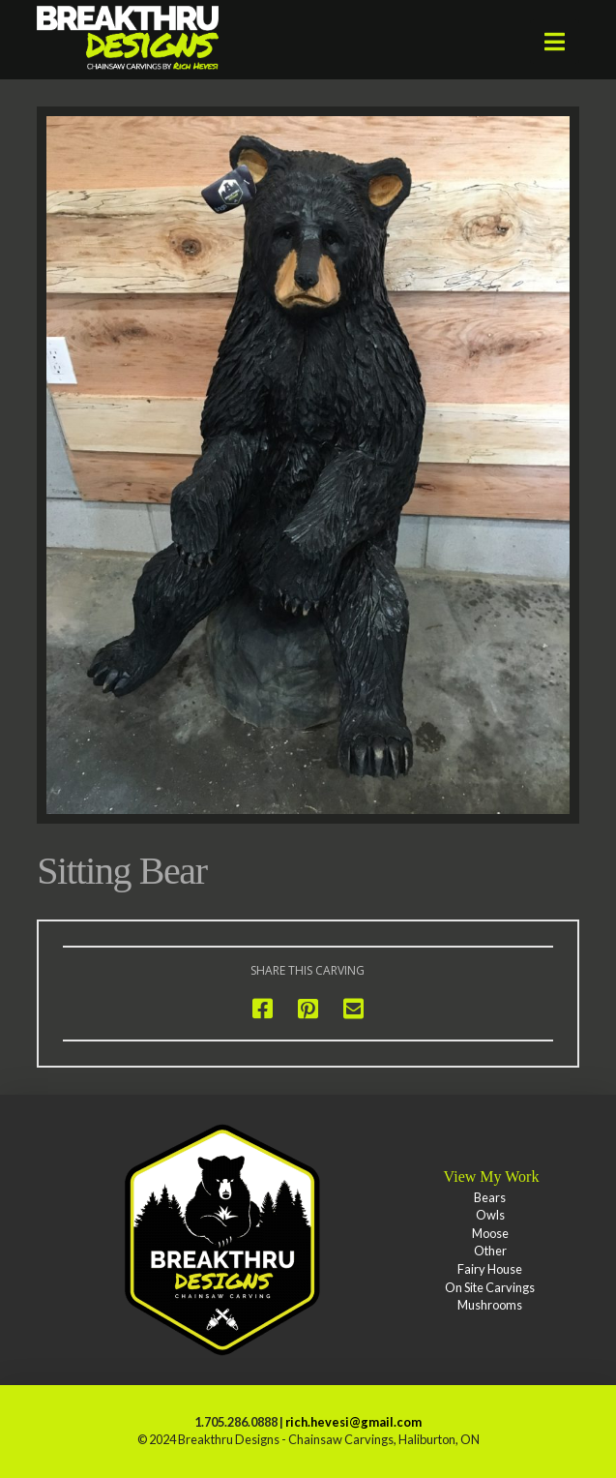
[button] (554, 41)
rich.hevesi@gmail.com (353, 1422)
